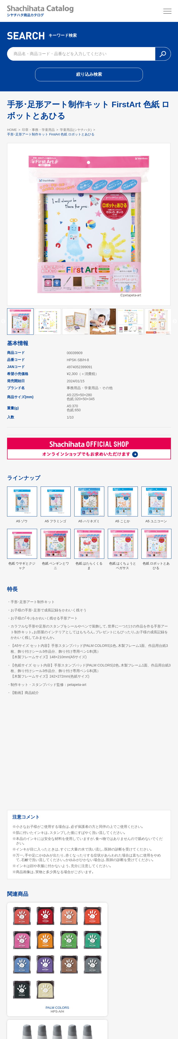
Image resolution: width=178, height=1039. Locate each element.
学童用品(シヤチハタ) (76, 131)
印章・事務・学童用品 (38, 131)
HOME (12, 131)
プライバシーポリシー (119, 1023)
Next (174, 322)
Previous (3, 322)
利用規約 (89, 1023)
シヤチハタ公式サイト (58, 1023)
